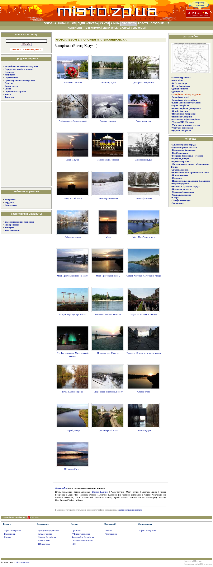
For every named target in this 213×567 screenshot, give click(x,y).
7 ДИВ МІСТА (138, 28)
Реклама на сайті (192, 564)
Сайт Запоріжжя (21, 562)
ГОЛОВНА (50, 23)
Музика (7, 537)
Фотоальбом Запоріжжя (83, 537)
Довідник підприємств (48, 530)
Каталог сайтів (45, 534)
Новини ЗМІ (44, 540)
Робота (108, 530)
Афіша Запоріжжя (12, 530)
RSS (74, 544)
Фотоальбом (61, 488)
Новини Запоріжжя (47, 537)
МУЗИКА (124, 28)
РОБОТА (143, 23)
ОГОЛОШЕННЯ (160, 23)
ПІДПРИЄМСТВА (88, 23)
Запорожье (10, 199)
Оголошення (111, 534)
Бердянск (9, 202)
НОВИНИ (63, 23)
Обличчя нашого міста (82, 540)
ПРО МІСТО (129, 23)
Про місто (76, 530)
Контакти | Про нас (193, 561)
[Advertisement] (26, 144)
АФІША (115, 23)
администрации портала (130, 510)
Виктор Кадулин (100, 492)
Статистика (206, 564)
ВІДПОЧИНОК (110, 28)
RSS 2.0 (34, 517)
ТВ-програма (44, 544)
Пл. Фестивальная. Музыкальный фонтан (72, 353)
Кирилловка (11, 205)
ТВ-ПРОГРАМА (92, 28)
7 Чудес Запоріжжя (81, 534)
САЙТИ (104, 23)
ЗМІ (73, 23)
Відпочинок (9, 534)
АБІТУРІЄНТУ (75, 28)
